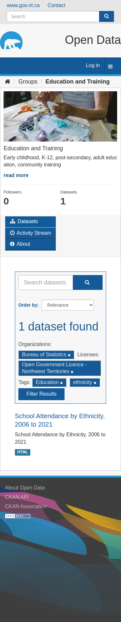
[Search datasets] (60, 16)
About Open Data (25, 487)
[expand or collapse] (110, 67)
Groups (27, 81)
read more (16, 175)
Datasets (24, 221)
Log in (93, 65)
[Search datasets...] (45, 282)
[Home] (7, 81)
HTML (22, 452)
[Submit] (106, 16)
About (20, 244)
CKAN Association (26, 506)
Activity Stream (30, 233)
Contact (56, 5)
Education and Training (77, 81)
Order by (27, 305)
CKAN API (17, 497)
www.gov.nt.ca (23, 5)
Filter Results (41, 394)
